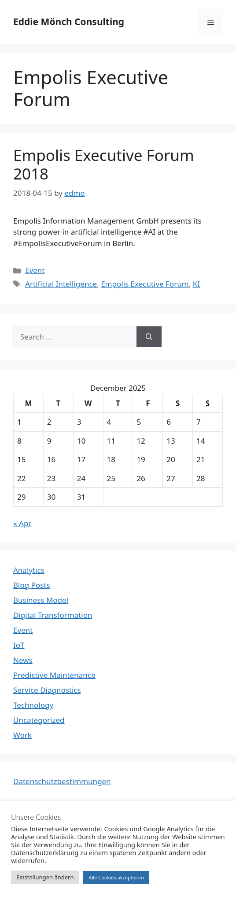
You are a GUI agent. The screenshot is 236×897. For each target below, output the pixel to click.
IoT (19, 645)
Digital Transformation (52, 615)
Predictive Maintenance (54, 675)
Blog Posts (31, 585)
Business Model (40, 600)
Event (34, 270)
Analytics (28, 570)
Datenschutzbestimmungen (62, 781)
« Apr (22, 523)
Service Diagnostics (47, 690)
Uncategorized (39, 720)
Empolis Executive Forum (144, 284)
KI (196, 284)
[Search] (149, 337)
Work (22, 735)
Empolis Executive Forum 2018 (103, 164)
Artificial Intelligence (61, 284)
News (23, 660)
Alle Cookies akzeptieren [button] (116, 877)
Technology (33, 705)
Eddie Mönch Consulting (68, 21)
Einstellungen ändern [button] (45, 877)
